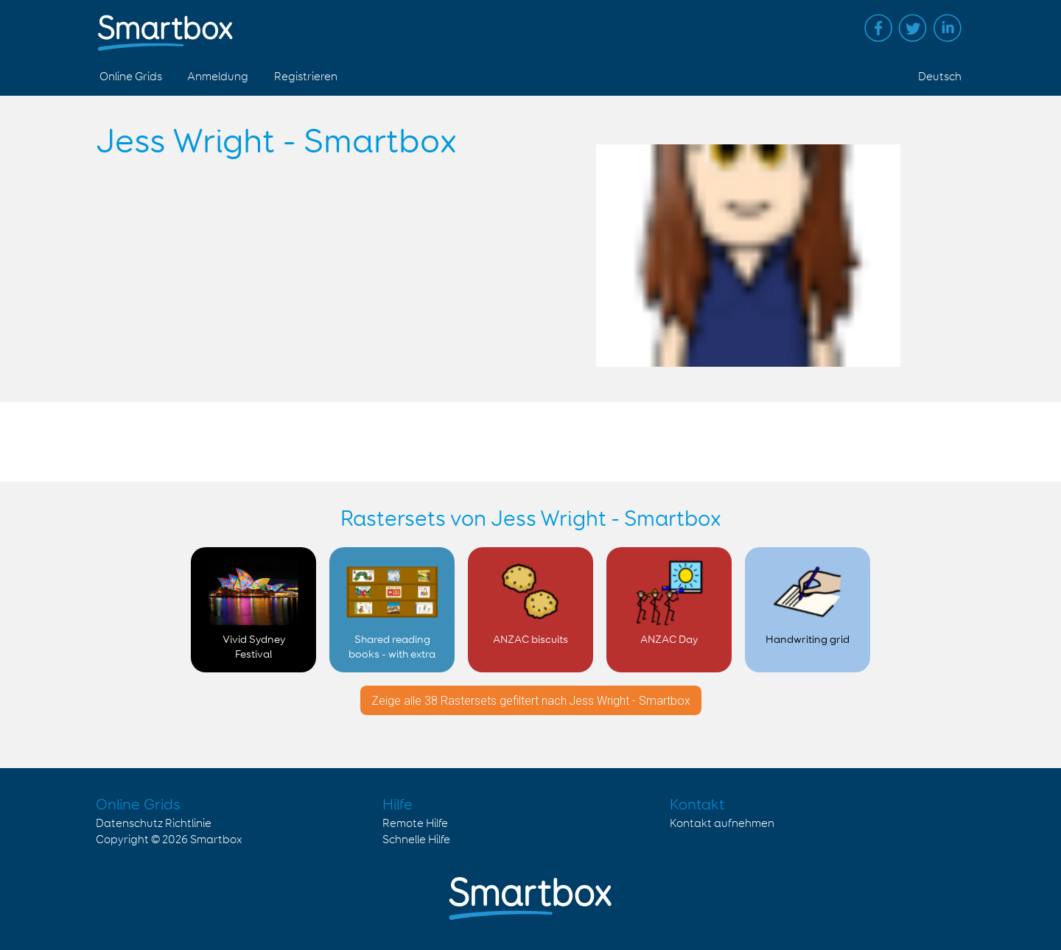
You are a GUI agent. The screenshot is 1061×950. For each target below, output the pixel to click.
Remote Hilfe (415, 823)
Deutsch (940, 76)
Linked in (947, 28)
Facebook (878, 28)
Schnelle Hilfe (416, 839)
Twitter (913, 28)
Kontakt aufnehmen (722, 823)
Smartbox (216, 839)
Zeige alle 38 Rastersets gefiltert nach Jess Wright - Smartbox (530, 701)
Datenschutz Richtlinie (153, 823)
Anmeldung (217, 76)
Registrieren (305, 76)
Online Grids (130, 76)
